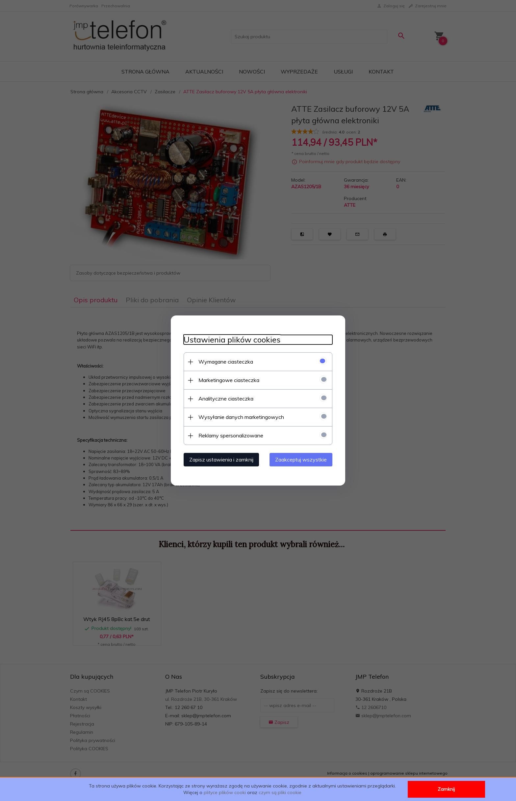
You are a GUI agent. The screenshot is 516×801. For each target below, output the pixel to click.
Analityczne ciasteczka (224, 398)
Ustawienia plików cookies (230, 339)
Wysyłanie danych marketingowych (240, 417)
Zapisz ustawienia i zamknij (220, 459)
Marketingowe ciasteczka (227, 380)
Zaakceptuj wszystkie (302, 459)
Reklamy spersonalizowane (229, 435)
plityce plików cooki (225, 792)
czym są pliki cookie (280, 792)
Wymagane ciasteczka (224, 361)
